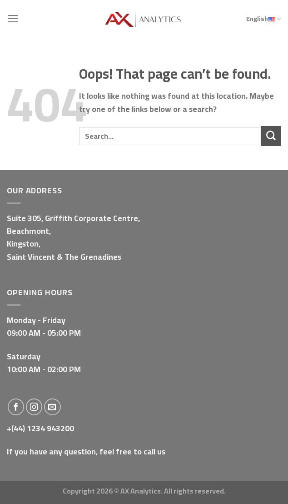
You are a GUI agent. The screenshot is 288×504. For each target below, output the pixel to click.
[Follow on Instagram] (34, 406)
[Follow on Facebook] (16, 406)
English (263, 19)
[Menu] (13, 18)
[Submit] (271, 136)
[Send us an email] (52, 406)
